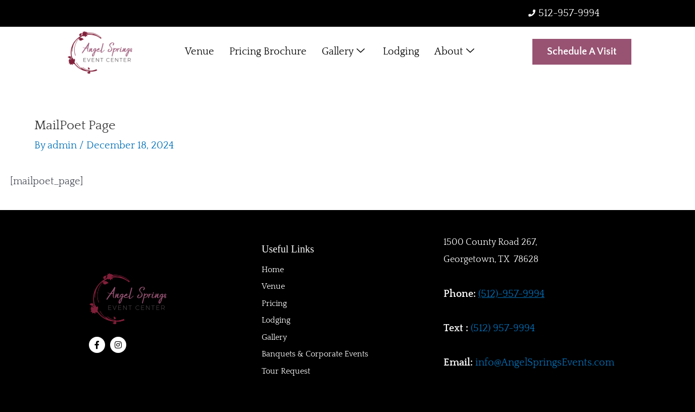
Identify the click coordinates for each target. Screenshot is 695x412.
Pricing (274, 302)
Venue (199, 52)
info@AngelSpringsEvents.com (544, 362)
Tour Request (286, 371)
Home (273, 268)
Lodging (401, 52)
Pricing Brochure (268, 52)
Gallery (343, 52)
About (454, 52)
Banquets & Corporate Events (315, 354)
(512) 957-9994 (503, 328)
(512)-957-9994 (511, 293)
